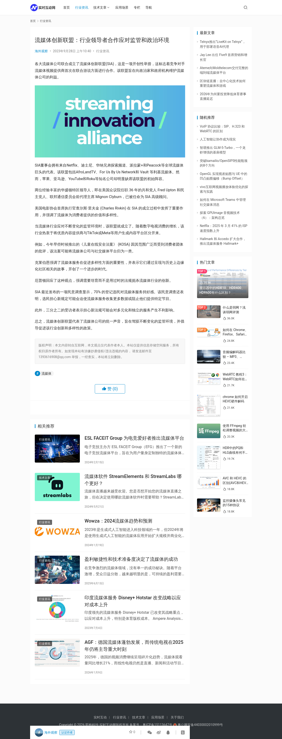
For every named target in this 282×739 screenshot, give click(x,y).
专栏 (139, 7)
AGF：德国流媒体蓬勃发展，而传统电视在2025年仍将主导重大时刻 (134, 655)
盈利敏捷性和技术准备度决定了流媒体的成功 (131, 565)
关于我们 (177, 717)
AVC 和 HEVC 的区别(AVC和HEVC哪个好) (235, 482)
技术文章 (102, 7)
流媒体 (46, 373)
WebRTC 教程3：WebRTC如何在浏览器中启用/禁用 (235, 379)
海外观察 (41, 51)
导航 (151, 7)
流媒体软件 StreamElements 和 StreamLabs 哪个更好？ (133, 482)
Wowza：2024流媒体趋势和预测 (118, 525)
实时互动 (100, 717)
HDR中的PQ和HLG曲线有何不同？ (234, 452)
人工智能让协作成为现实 (218, 139)
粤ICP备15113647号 (157, 725)
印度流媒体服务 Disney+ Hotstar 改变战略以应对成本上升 (133, 609)
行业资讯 (83, 7)
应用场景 (124, 7)
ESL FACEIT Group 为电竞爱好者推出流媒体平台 (134, 439)
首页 (69, 7)
